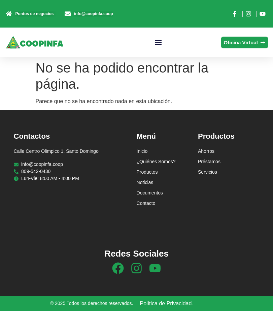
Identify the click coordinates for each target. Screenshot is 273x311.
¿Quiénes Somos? (156, 161)
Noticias (145, 182)
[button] (158, 42)
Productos (147, 172)
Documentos (150, 192)
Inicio (142, 151)
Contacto (146, 203)
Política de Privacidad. (166, 303)
